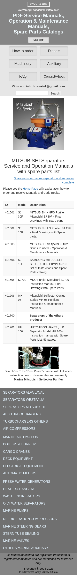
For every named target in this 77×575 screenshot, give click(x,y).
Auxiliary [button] (54, 64)
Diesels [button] (54, 51)
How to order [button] (22, 51)
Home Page (30, 188)
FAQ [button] (23, 76)
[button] (38, 40)
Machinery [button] (22, 64)
